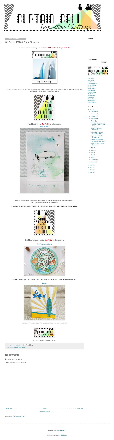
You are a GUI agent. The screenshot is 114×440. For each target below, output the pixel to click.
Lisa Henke (91, 87)
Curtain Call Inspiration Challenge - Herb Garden (98, 140)
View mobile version (44, 411)
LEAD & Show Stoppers (15, 347)
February (93, 159)
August (93, 121)
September (94, 118)
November (94, 114)
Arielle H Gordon (60, 430)
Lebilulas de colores (44, 244)
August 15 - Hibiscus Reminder (96, 129)
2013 (91, 172)
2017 (91, 109)
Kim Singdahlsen (92, 83)
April (92, 155)
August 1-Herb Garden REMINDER (97, 136)
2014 (91, 169)
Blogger (64, 435)
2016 (91, 165)
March (93, 157)
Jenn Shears (44, 126)
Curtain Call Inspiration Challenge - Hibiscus (97, 132)
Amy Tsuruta (91, 82)
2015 (91, 167)
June (92, 150)
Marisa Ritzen (91, 88)
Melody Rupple (92, 92)
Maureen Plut (91, 90)
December (94, 111)
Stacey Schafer (92, 99)
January (93, 162)
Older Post (80, 408)
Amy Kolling (91, 78)
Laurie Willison (92, 85)
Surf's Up (24, 347)
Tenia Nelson (91, 100)
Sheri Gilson (91, 97)
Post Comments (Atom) (19, 416)
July (92, 148)
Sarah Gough (91, 95)
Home (44, 408)
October (93, 116)
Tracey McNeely (92, 102)
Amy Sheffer (91, 80)
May (92, 152)
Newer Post (9, 408)
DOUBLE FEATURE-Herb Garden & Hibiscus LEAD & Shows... (98, 124)
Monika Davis (91, 94)
